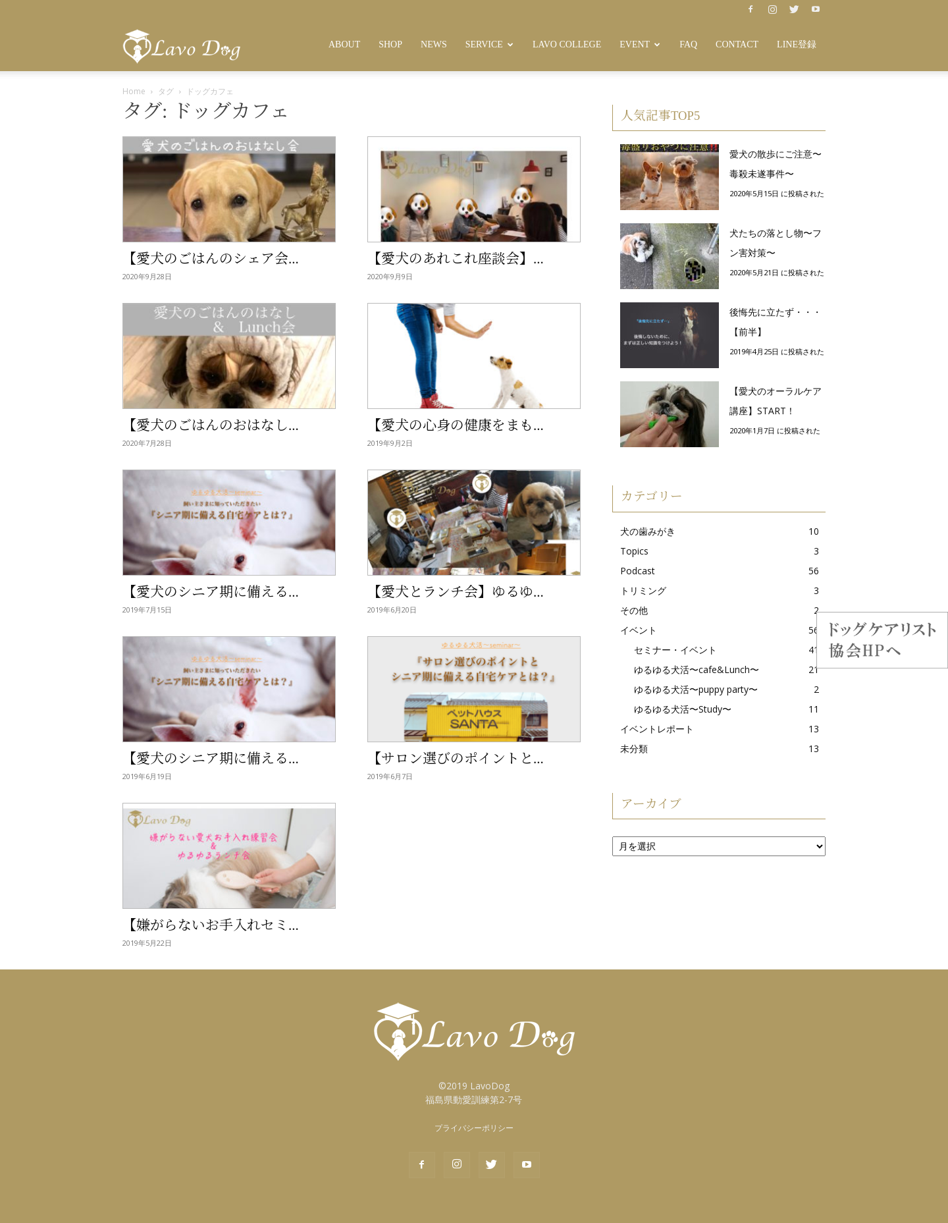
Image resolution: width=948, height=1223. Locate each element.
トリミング (643, 590)
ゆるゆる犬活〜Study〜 (682, 709)
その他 (634, 610)
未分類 (634, 748)
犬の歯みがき (647, 531)
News (434, 44)
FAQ (688, 44)
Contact (737, 44)
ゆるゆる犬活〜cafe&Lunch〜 (696, 669)
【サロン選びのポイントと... (455, 759)
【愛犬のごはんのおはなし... (210, 425)
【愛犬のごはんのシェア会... (210, 259)
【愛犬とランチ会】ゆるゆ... (455, 592)
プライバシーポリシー (474, 1127)
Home (133, 91)
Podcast (637, 570)
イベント (638, 630)
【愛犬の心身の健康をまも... (455, 425)
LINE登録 (796, 44)
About (344, 44)
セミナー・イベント (675, 649)
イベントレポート (657, 728)
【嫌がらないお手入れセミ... (210, 925)
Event (639, 44)
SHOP (390, 44)
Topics (634, 551)
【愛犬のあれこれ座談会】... (455, 259)
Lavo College (567, 44)
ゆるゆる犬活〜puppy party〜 (696, 689)
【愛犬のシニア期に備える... (210, 592)
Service (489, 44)
